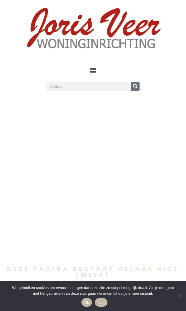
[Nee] (179, 296)
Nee (101, 302)
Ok (86, 302)
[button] (93, 70)
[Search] (135, 86)
